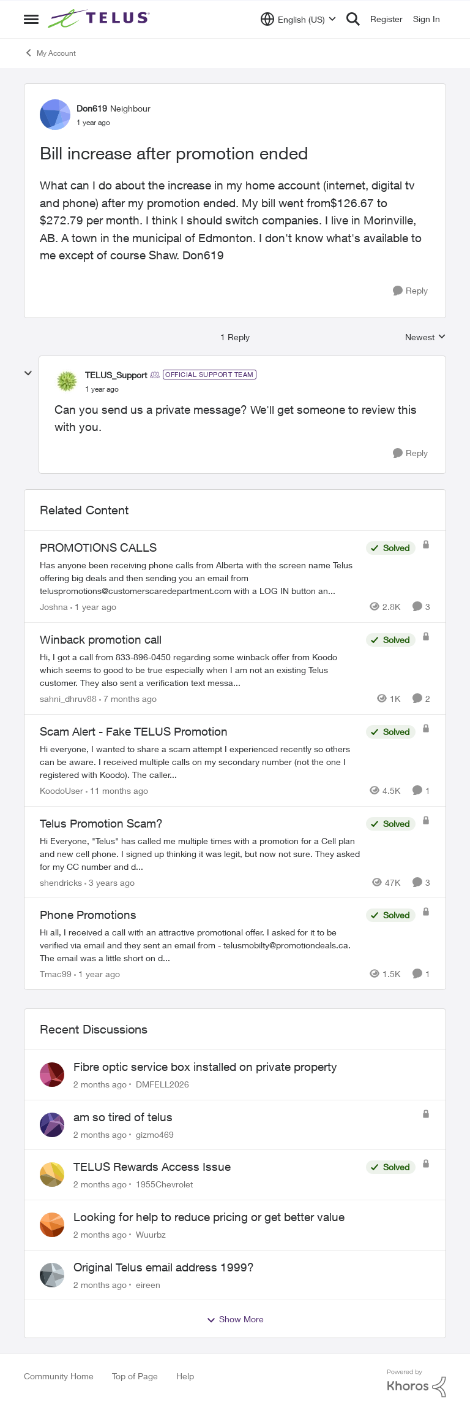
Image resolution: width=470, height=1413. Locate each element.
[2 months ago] (100, 1084)
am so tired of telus (123, 1117)
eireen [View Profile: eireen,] (148, 1284)
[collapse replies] (28, 373)
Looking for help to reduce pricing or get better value (209, 1217)
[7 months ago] (128, 698)
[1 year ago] (93, 606)
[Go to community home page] (100, 19)
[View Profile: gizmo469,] (52, 1125)
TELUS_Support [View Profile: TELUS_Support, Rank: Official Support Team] (116, 375)
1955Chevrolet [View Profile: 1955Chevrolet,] (164, 1184)
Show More (235, 1319)
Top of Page (135, 1376)
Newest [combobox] (425, 337)
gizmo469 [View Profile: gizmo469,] (155, 1134)
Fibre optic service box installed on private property (205, 1066)
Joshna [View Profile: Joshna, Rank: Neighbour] (54, 606)
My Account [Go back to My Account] (50, 53)
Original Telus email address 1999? (163, 1267)
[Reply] (410, 291)
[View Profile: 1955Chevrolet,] (52, 1174)
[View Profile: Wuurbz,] (52, 1225)
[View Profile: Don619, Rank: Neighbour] (55, 114)
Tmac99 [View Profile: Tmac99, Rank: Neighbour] (56, 974)
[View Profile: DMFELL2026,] (52, 1074)
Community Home (59, 1376)
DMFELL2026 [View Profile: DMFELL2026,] (162, 1084)
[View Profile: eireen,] (52, 1275)
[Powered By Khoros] (416, 1383)
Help (185, 1376)
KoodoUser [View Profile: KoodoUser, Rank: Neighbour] (61, 790)
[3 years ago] (109, 881)
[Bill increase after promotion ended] (102, 389)
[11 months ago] (117, 790)
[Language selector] (298, 19)
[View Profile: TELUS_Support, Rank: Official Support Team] (66, 381)
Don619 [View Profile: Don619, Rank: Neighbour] (91, 108)
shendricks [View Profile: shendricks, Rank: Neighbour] (61, 882)
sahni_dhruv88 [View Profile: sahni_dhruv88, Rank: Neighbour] (68, 698)
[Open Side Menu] (31, 19)
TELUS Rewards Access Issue (152, 1166)
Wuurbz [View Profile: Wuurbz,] (151, 1234)
